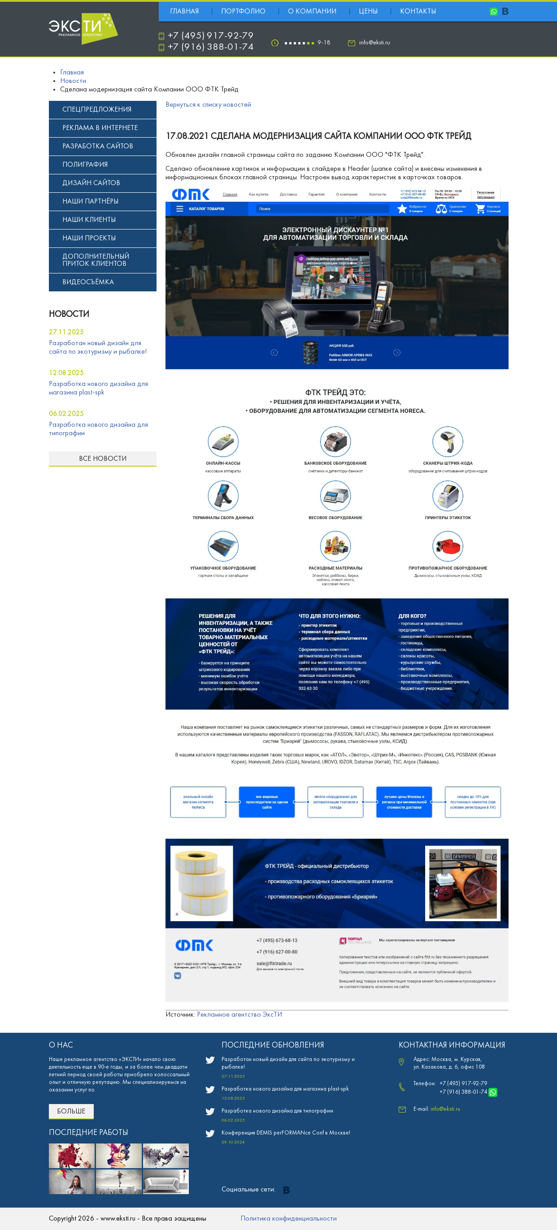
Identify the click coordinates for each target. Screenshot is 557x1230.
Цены (368, 11)
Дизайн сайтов (91, 183)
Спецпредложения (96, 109)
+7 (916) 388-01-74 (211, 47)
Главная (184, 11)
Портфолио (243, 11)
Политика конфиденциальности (288, 1218)
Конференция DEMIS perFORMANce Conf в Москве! (286, 1133)
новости (69, 314)
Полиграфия (85, 165)
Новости (73, 81)
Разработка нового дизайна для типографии (277, 1111)
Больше (71, 1111)
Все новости (102, 459)
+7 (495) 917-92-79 (211, 36)
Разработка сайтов (97, 146)
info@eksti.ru (374, 43)
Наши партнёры (90, 201)
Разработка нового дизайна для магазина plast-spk (285, 1089)
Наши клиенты (89, 220)
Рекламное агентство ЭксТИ (239, 1014)
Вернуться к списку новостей (208, 104)
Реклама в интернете (100, 128)
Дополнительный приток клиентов (95, 260)
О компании (312, 11)
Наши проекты (89, 238)
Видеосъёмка (88, 282)
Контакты (418, 11)
